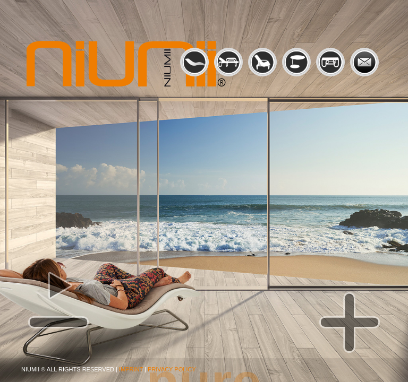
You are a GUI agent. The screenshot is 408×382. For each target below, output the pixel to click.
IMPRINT (131, 369)
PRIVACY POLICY (172, 369)
